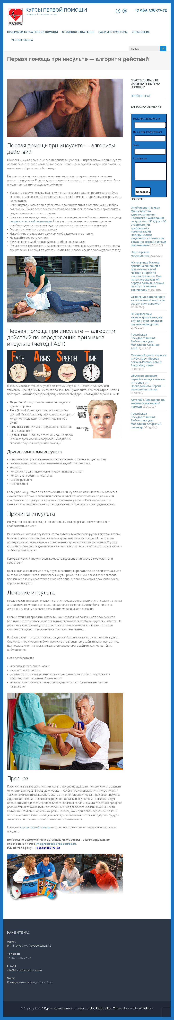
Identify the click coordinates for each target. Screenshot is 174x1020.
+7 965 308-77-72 (151, 10)
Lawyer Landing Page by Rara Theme (98, 1008)
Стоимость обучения (78, 32)
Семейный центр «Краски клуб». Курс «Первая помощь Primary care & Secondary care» (149, 360)
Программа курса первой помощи (32, 32)
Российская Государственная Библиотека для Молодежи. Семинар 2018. (145, 341)
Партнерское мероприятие (140, 254)
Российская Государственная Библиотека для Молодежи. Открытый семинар (146, 420)
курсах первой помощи (35, 827)
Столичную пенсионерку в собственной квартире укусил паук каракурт (148, 300)
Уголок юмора (22, 40)
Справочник (141, 32)
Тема (136, 145)
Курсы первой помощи (56, 10)
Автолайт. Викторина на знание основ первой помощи (148, 403)
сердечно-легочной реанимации (31, 221)
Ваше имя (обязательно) (147, 118)
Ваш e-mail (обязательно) (147, 132)
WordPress (146, 1008)
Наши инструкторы (112, 32)
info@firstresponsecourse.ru (56, 843)
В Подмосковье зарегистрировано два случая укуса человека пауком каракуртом (147, 319)
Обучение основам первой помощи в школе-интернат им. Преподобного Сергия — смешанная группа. (148, 382)
